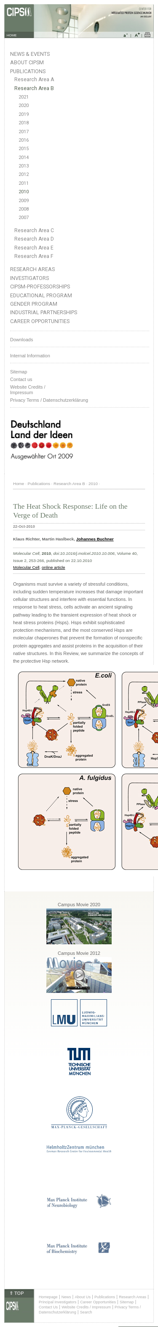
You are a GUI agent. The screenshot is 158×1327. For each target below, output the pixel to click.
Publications (28, 71)
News (66, 1297)
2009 (24, 200)
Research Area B (34, 88)
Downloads (21, 339)
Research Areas (32, 269)
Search (86, 1312)
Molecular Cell (26, 567)
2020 (24, 105)
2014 (24, 157)
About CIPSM (27, 62)
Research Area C (34, 230)
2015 (24, 148)
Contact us (21, 379)
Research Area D (34, 239)
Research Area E (34, 248)
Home (18, 483)
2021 (24, 97)
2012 (24, 174)
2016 (24, 140)
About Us (83, 1297)
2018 (24, 123)
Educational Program (41, 295)
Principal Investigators (57, 1302)
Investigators (29, 278)
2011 (24, 183)
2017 (24, 131)
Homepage (48, 1297)
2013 (24, 166)
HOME (12, 35)
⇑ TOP (16, 1293)
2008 (24, 209)
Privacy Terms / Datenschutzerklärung (49, 400)
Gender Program (33, 304)
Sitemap (18, 371)
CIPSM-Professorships (40, 286)
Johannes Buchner (95, 539)
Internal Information (30, 355)
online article (53, 567)
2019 (24, 114)
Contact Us (48, 1307)
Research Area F (34, 256)
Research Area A (34, 79)
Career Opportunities (40, 321)
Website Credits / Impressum (86, 1307)
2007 (24, 217)
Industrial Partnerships (43, 312)
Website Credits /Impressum (28, 389)
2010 (24, 192)
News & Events (30, 54)
